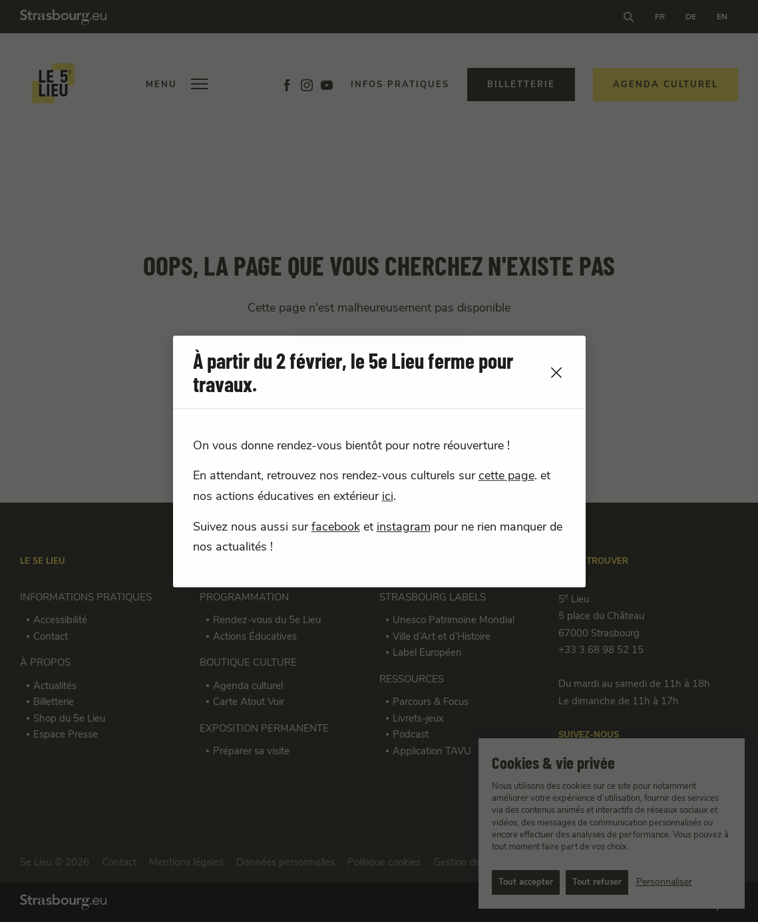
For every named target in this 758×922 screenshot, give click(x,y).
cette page (506, 476)
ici (387, 497)
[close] (556, 372)
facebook (335, 527)
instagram (404, 527)
